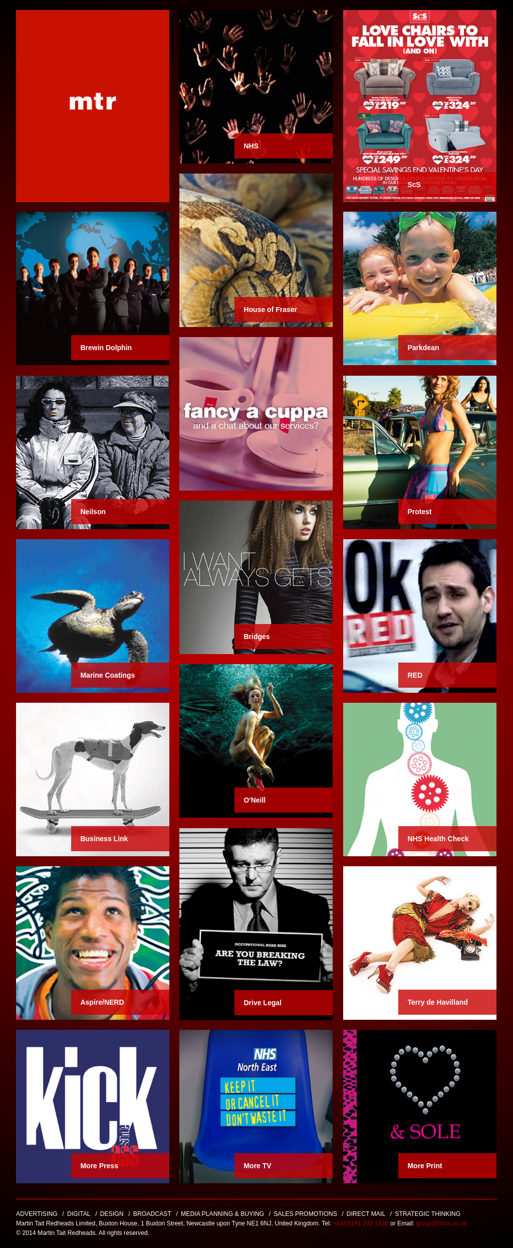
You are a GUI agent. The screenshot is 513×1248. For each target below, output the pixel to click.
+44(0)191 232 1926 (361, 1223)
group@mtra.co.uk (441, 1223)
